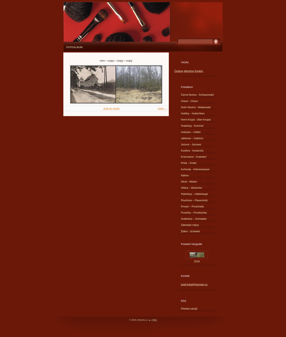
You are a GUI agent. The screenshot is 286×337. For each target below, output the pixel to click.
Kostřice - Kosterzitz (192, 150)
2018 (197, 261)
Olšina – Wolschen (191, 187)
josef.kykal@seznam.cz (194, 284)
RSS (154, 320)
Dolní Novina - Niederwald (196, 107)
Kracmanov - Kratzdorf (193, 156)
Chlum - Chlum (189, 101)
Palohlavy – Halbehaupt (194, 193)
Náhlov (185, 175)
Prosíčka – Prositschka (194, 212)
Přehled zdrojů (189, 308)
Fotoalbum (74, 47)
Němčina (189, 71)
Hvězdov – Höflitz (191, 132)
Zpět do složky (111, 108)
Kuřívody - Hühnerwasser (195, 169)
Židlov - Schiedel (190, 231)
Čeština (178, 71)
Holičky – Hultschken (193, 113)
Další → (162, 108)
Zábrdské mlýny (190, 224)
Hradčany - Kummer (192, 125)
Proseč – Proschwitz (192, 206)
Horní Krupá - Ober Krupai (196, 119)
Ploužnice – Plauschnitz (194, 200)
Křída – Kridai (188, 162)
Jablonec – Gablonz (192, 138)
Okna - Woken (189, 181)
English (199, 71)
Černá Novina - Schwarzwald (197, 94)
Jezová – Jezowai (191, 144)
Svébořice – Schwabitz (194, 218)
